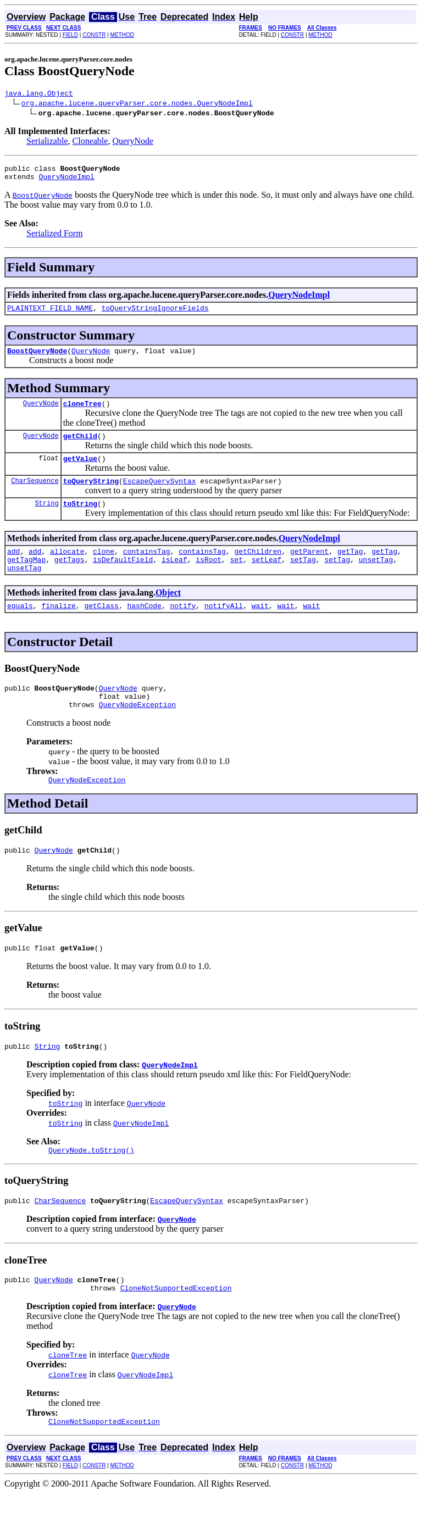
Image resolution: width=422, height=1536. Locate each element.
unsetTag (376, 579)
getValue (80, 471)
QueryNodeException (137, 732)
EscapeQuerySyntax (159, 495)
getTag (350, 569)
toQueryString (91, 495)
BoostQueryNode (37, 359)
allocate (67, 569)
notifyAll (223, 628)
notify (183, 628)
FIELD (70, 35)
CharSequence (34, 495)
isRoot (208, 579)
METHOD (122, 35)
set (236, 579)
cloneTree (82, 413)
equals (20, 628)
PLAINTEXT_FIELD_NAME (50, 314)
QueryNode (132, 142)
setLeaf (267, 579)
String (46, 519)
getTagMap (26, 579)
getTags (69, 579)
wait (260, 628)
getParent (309, 569)
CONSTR (94, 35)
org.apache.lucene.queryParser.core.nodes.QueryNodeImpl (137, 104)
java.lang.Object (38, 94)
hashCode (144, 628)
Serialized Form (54, 238)
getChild (80, 447)
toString (80, 520)
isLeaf (174, 579)
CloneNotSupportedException (176, 1329)
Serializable (47, 142)
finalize (58, 628)
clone (103, 569)
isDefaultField (123, 579)
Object (168, 614)
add (13, 569)
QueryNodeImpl (66, 181)
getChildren (258, 569)
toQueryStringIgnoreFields (155, 314)
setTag (303, 579)
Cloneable (90, 142)
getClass (101, 628)
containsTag (146, 569)
